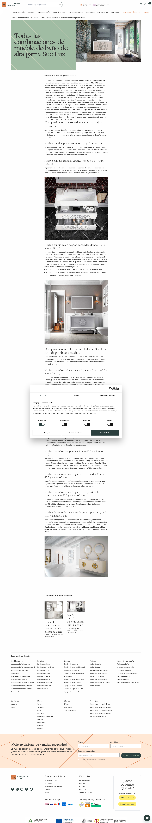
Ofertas (137, 12)
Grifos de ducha (95, 664)
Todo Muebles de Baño (20, 18)
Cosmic (40, 725)
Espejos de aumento (71, 664)
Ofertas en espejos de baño (73, 689)
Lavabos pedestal (43, 679)
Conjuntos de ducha (97, 676)
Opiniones (49, 783)
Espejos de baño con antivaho (74, 679)
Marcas (146, 12)
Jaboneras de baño (123, 679)
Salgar (39, 704)
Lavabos (31, 12)
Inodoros (14, 704)
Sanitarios (115, 12)
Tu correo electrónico (86, 751)
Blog (47, 792)
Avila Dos (40, 719)
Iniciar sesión (84, 780)
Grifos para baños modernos (100, 682)
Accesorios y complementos (97, 12)
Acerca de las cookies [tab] (106, 395)
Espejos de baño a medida (73, 685)
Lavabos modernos (44, 664)
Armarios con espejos (71, 670)
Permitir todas (105, 433)
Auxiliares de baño (17, 692)
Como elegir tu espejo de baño (100, 704)
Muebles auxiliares (76, 12)
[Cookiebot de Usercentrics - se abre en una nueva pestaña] (110, 388)
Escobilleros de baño (124, 676)
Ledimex (40, 728)
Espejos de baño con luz (72, 692)
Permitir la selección (76, 433)
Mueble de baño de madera (20, 676)
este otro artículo (71, 93)
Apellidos (114, 742)
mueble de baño (74, 88)
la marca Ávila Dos (65, 107)
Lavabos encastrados (44, 682)
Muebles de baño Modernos (20, 664)
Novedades (127, 12)
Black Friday (68, 707)
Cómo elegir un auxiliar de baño (100, 707)
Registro (82, 783)
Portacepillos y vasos (124, 670)
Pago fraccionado (70, 710)
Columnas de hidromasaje (99, 670)
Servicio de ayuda (127, 804)
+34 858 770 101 (127, 797)
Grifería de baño (59, 12)
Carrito (82, 786)
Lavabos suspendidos (44, 685)
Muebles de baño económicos (21, 689)
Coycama (40, 713)
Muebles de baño (19, 12)
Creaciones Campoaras (45, 716)
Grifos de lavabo (95, 667)
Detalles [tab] (76, 395)
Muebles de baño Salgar (19, 679)
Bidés (13, 707)
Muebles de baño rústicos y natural (23, 667)
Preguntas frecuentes (53, 786)
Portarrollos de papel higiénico (127, 673)
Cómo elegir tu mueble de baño (101, 710)
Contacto (48, 789)
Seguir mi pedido (85, 792)
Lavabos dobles (42, 689)
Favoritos (83, 789)
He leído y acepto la (93, 759)
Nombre (81, 742)
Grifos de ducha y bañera (98, 673)
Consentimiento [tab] (45, 396)
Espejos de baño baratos (72, 682)
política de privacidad (98, 759)
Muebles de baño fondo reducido (22, 682)
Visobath (40, 707)
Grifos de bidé (95, 685)
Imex (39, 710)
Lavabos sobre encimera (45, 667)
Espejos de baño (44, 12)
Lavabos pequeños (43, 673)
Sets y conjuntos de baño (125, 667)
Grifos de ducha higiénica (98, 679)
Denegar (47, 433)
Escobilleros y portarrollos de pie (128, 682)
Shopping (33, 18)
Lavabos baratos (43, 670)
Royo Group (41, 722)
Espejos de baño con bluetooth (74, 667)
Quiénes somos (51, 780)
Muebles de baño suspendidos (21, 685)
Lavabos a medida (43, 676)
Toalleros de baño (123, 664)
